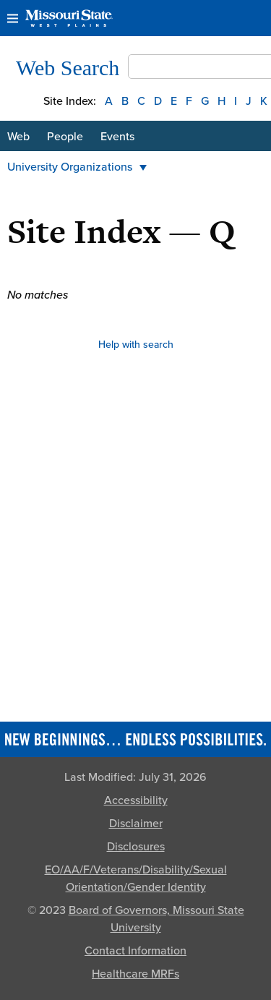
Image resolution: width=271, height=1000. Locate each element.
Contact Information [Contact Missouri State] (135, 951)
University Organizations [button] (77, 167)
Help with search (135, 344)
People (65, 136)
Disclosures (136, 846)
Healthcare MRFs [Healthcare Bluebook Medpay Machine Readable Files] (135, 974)
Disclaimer (136, 823)
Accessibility (136, 800)
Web (18, 136)
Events (117, 136)
